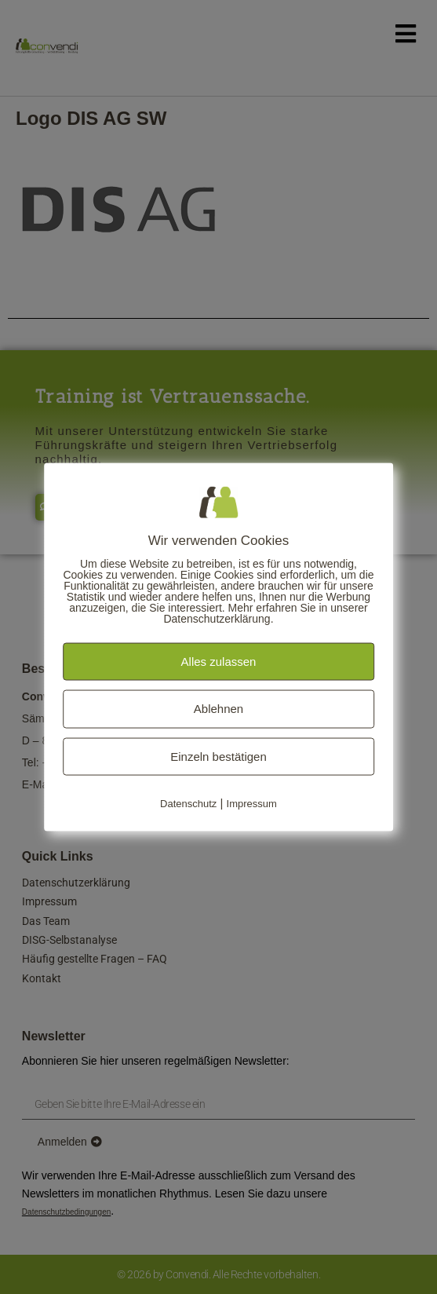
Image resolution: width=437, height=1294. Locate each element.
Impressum (252, 804)
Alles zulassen (219, 660)
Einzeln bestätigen (218, 755)
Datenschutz (188, 804)
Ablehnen (218, 708)
